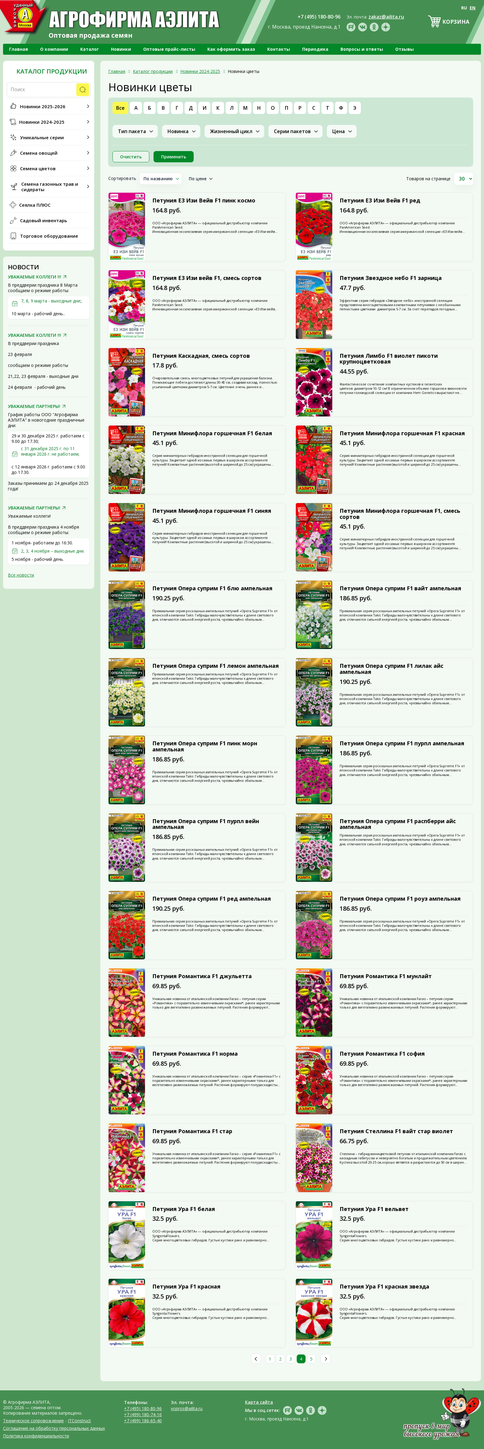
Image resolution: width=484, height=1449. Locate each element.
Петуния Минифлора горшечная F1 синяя (211, 511)
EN (472, 8)
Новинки (121, 49)
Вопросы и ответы (362, 49)
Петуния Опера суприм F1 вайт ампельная (400, 588)
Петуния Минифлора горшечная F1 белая (212, 433)
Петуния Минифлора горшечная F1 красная (402, 433)
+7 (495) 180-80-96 (143, 1408)
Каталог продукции (51, 71)
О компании (54, 49)
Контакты (278, 49)
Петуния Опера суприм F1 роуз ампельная (400, 899)
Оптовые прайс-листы (169, 49)
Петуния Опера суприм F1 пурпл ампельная (402, 743)
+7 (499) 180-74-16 (143, 1414)
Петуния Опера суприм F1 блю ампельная (212, 588)
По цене (198, 178)
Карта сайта (259, 1402)
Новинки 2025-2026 (42, 106)
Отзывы (404, 49)
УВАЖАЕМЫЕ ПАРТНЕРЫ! (34, 406)
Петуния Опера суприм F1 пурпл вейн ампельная (205, 824)
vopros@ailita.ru (186, 1408)
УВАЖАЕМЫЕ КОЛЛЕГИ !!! (34, 277)
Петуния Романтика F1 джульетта (202, 976)
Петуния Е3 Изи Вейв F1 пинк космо (203, 201)
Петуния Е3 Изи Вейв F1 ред (380, 201)
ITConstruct (79, 1420)
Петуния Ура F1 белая (183, 1209)
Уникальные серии (42, 137)
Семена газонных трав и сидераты (49, 186)
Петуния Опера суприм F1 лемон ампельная (215, 666)
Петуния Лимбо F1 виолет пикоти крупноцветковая (389, 359)
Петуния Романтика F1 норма (195, 1054)
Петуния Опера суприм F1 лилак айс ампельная (391, 669)
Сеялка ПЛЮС (34, 205)
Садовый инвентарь (43, 220)
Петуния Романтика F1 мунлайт (386, 976)
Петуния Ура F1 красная (186, 1287)
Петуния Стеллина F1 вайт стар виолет (396, 1131)
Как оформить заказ (231, 49)
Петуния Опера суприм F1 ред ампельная (211, 899)
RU (464, 8)
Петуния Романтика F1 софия (382, 1054)
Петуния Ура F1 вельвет (374, 1209)
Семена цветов (38, 168)
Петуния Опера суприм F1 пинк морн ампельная (204, 746)
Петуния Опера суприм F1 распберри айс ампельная (398, 824)
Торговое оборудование (49, 236)
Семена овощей (38, 153)
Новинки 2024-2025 (41, 122)
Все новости (21, 575)
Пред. (256, 1359)
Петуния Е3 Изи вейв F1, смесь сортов (206, 278)
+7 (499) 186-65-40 (143, 1420)
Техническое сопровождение (33, 1420)
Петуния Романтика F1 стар (192, 1131)
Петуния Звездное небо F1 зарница (391, 278)
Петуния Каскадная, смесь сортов (201, 356)
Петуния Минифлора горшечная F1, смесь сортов (400, 514)
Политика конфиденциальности (36, 1436)
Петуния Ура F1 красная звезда (384, 1287)
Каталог (89, 49)
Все (120, 108)
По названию (158, 178)
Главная (18, 49)
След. (326, 1359)
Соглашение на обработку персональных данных (54, 1428)
